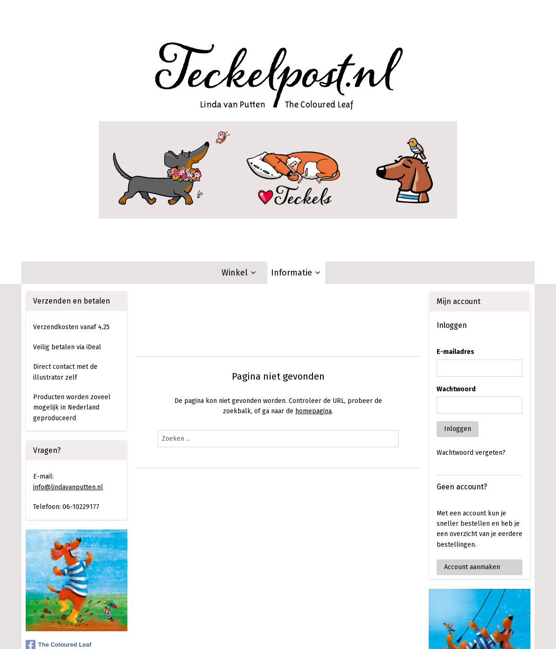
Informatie (296, 127)
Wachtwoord (456, 244)
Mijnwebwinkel (371, 632)
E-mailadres (455, 207)
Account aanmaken (472, 422)
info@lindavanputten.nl (68, 342)
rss (260, 632)
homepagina (313, 266)
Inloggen (457, 284)
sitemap (242, 632)
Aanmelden (57, 592)
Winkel (239, 127)
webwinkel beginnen (293, 632)
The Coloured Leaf (58, 499)
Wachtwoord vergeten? (471, 307)
